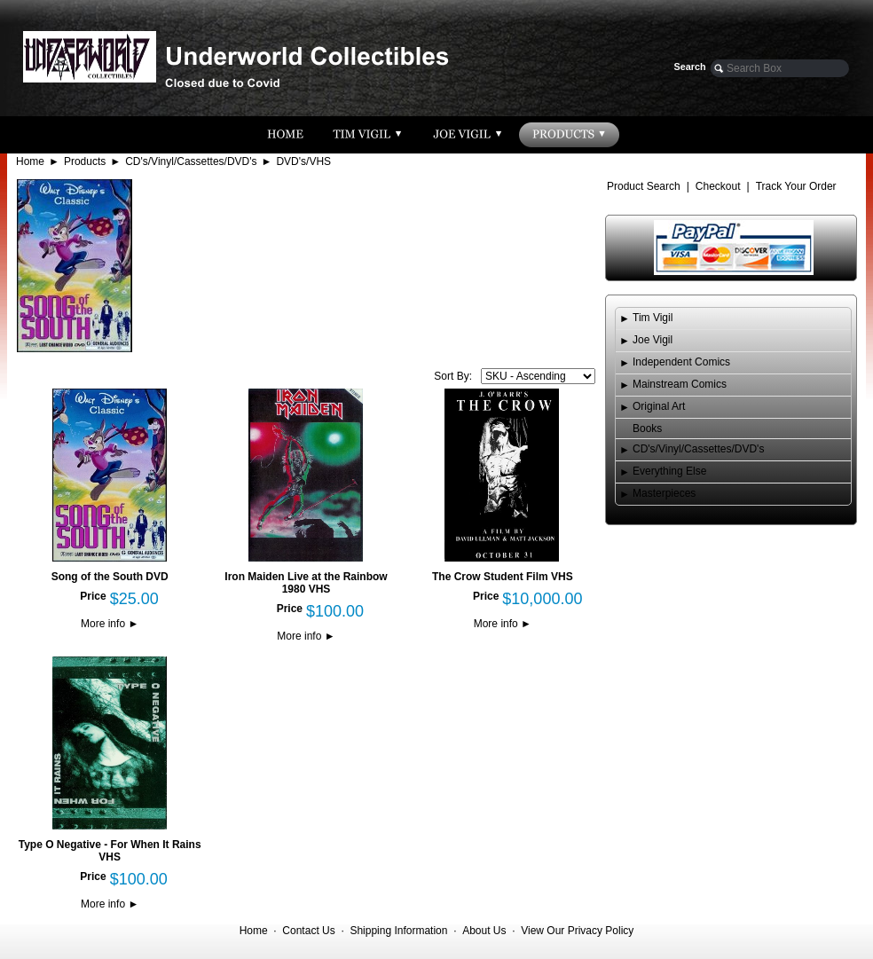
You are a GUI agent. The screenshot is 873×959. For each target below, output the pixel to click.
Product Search (643, 186)
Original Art (659, 406)
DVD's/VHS (303, 161)
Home (30, 161)
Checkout (718, 186)
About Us (484, 930)
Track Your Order (796, 186)
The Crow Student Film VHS (502, 576)
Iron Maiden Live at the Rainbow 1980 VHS (305, 582)
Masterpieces (664, 493)
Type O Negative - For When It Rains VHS (110, 850)
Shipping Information (398, 930)
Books (647, 428)
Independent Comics (681, 362)
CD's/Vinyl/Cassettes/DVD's (190, 161)
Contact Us (308, 930)
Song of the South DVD (110, 576)
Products (85, 161)
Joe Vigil (652, 340)
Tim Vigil (652, 317)
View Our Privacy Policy (577, 930)
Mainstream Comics (680, 384)
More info (109, 623)
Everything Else (669, 471)
